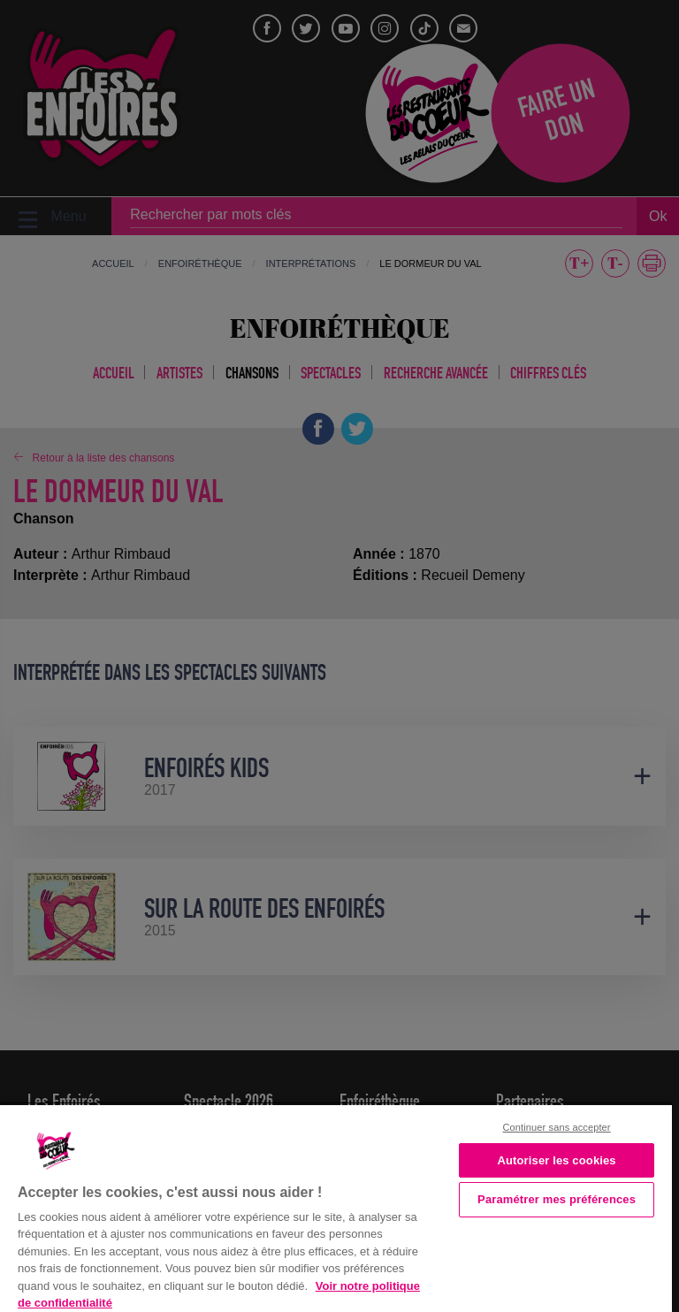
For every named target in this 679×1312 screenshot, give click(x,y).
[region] (336, 1207)
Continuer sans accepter (557, 1127)
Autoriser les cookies (556, 1160)
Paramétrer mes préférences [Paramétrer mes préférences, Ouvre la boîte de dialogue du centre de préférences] (556, 1199)
